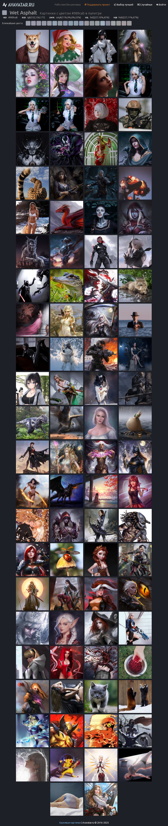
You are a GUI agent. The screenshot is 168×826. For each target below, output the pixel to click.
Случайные (144, 4)
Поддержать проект (97, 4)
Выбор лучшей (123, 4)
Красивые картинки (70, 822)
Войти (161, 4)
